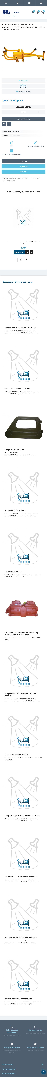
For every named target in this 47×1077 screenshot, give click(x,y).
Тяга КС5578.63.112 (13, 571)
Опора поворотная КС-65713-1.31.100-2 (22, 815)
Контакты (23, 172)
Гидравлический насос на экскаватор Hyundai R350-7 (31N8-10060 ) (21, 633)
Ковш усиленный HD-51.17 (16, 754)
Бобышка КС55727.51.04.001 (17, 389)
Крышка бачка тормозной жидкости (21, 876)
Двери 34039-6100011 (14, 450)
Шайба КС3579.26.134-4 (15, 510)
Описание (23, 161)
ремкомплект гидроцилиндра (18, 998)
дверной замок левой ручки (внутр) (21, 937)
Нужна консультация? (23, 107)
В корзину (19, 252)
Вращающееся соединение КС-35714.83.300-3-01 (23, 243)
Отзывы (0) (23, 166)
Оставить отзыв (24, 92)
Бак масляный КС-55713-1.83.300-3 (20, 328)
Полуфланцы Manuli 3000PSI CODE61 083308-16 (21, 694)
